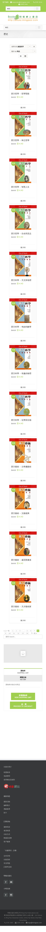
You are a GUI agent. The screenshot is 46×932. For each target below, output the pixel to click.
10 (9, 633)
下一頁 (33, 633)
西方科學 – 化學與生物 (21, 420)
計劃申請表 (8, 867)
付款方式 (7, 834)
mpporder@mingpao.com (21, 2)
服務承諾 (7, 827)
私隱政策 (7, 772)
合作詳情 (7, 856)
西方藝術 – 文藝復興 (20, 513)
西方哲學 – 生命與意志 (21, 233)
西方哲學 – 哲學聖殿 (20, 94)
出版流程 (7, 860)
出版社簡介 (8, 767)
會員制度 (7, 831)
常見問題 (7, 863)
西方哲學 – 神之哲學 (20, 140)
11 (14, 633)
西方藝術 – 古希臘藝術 (21, 467)
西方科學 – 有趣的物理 (21, 373)
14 (27, 633)
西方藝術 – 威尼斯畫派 (21, 560)
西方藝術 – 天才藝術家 (21, 606)
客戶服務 (7, 842)
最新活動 (7, 802)
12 (18, 633)
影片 (5, 813)
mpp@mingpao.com (35, 923)
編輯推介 (7, 805)
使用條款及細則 (9, 780)
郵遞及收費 (8, 838)
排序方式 (18, 46)
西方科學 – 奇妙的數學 (21, 327)
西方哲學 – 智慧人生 (20, 187)
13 (23, 633)
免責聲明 (7, 776)
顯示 (16, 51)
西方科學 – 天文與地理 (21, 280)
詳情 (24, 107)
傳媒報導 (7, 809)
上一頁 (7, 631)
